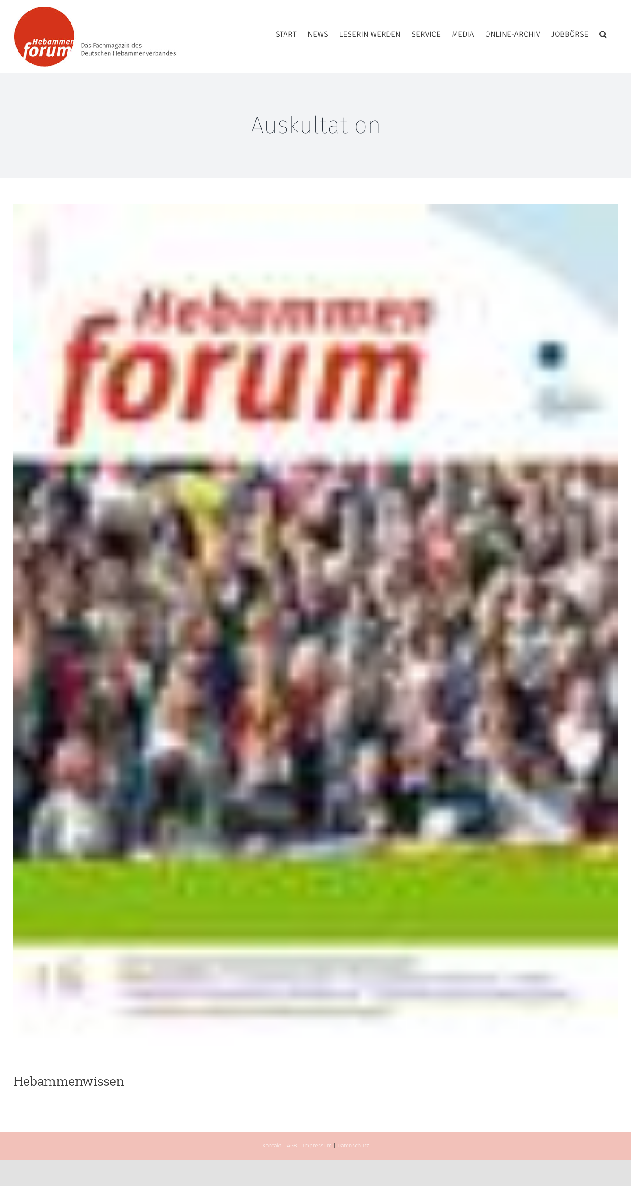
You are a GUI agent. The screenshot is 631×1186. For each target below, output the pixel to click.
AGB (292, 1145)
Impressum (317, 1145)
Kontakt (271, 1145)
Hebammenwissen (68, 1081)
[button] (603, 34)
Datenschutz (353, 1145)
